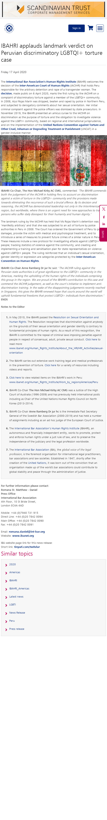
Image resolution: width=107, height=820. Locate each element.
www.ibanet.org (23, 535)
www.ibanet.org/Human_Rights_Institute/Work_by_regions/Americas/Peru (53, 382)
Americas (14, 572)
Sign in (76, 28)
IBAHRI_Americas (19, 588)
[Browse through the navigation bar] (100, 28)
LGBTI (12, 604)
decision (6, 93)
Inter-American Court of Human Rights (44, 85)
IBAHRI (13, 580)
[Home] (9, 28)
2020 (12, 564)
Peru (12, 620)
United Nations (37, 463)
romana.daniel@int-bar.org (27, 531)
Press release (16, 629)
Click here (91, 339)
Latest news (16, 596)
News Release (17, 612)
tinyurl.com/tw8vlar (27, 547)
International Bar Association (32, 449)
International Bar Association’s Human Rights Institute (41, 81)
